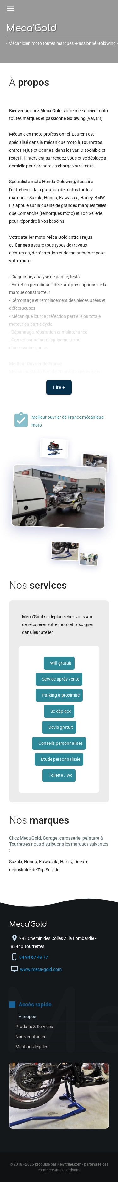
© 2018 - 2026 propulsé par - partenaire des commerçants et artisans (59, 1167)
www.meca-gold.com (40, 969)
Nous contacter (30, 1036)
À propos (27, 1016)
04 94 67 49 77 (34, 957)
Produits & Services (34, 1026)
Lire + (59, 387)
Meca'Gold (31, 28)
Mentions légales (31, 1046)
